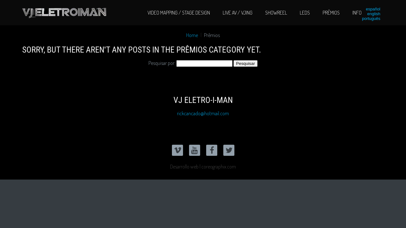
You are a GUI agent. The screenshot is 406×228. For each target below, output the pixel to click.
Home (192, 35)
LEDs (305, 13)
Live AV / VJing (237, 13)
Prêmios (331, 13)
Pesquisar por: (161, 63)
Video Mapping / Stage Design (178, 13)
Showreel (276, 13)
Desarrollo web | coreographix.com (203, 166)
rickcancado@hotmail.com (203, 113)
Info (357, 13)
